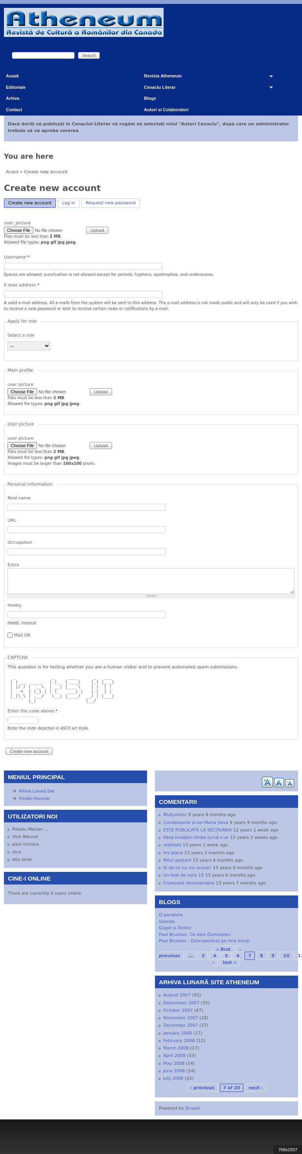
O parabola (171, 914)
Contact (14, 109)
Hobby (14, 605)
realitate (172, 845)
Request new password (111, 202)
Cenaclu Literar (205, 89)
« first (223, 949)
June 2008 (174, 1070)
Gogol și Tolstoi (175, 927)
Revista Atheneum (205, 77)
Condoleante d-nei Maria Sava (195, 822)
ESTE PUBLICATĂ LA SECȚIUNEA (197, 830)
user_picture (17, 223)
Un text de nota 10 (183, 875)
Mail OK (22, 635)
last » (229, 962)
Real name (18, 498)
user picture (20, 384)
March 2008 (176, 1048)
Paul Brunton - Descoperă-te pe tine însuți (204, 940)
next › (256, 1087)
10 (286, 955)
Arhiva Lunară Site (37, 791)
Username (16, 257)
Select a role (21, 335)
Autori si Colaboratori (166, 109)
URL (11, 520)
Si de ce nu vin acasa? (187, 867)
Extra (13, 564)
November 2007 (180, 1017)
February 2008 (179, 1040)
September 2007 (181, 1002)
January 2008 (177, 1033)
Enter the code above (32, 711)
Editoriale (16, 87)
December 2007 (180, 1025)
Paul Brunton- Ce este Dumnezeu (194, 934)
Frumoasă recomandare (188, 883)
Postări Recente (34, 798)
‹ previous (202, 1087)
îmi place (173, 852)
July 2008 (173, 1078)
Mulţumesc (175, 814)
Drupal (192, 1108)
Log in (68, 202)
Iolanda (167, 921)
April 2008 (174, 1055)
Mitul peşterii (177, 860)
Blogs (150, 98)
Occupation (19, 542)
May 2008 (173, 1063)
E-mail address (21, 285)
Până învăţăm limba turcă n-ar (196, 837)
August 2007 (177, 995)
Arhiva (12, 98)
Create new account (32, 202)
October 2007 (178, 1010)
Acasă (12, 75)
